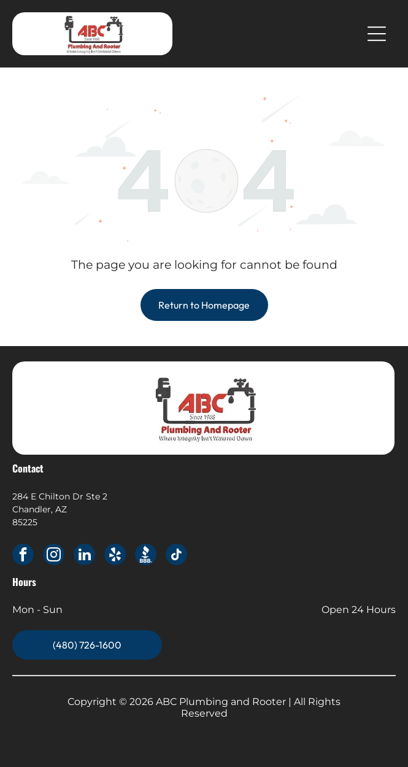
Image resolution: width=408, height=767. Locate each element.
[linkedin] (84, 556)
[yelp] (115, 556)
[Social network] (145, 556)
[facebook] (23, 556)
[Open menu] (377, 34)
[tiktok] (176, 556)
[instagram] (53, 556)
